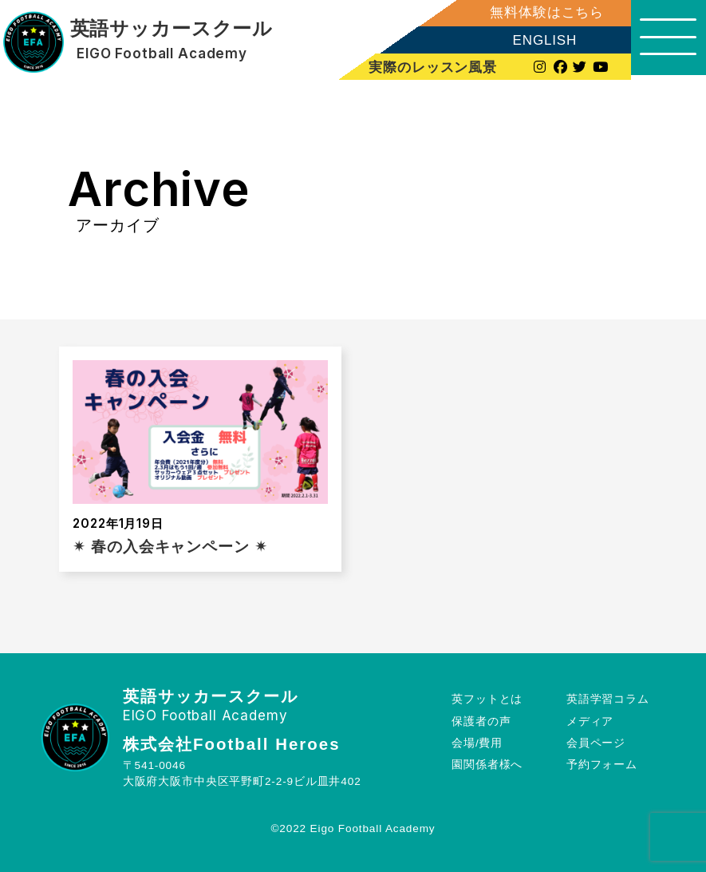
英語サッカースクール (171, 29)
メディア (589, 721)
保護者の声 (481, 721)
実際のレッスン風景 (429, 67)
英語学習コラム (607, 699)
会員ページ (595, 743)
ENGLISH (539, 40)
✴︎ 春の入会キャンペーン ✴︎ (170, 546)
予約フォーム (601, 765)
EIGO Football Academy (162, 54)
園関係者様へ (487, 765)
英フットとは (487, 699)
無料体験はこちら (542, 12)
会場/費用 (477, 743)
